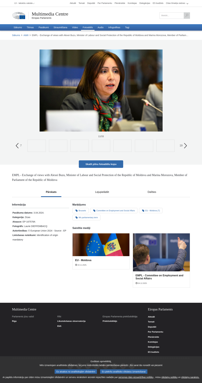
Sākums (16, 35)
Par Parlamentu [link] (155, 332)
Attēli (26, 35)
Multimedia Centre (50, 14)
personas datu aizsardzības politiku (135, 377)
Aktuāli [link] (151, 317)
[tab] (51, 192)
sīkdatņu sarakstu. (190, 377)
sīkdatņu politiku (169, 377)
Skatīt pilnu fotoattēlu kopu (101, 164)
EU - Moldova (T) (151, 210)
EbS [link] (59, 326)
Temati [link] (151, 322)
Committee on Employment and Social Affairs (114, 210)
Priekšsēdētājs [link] (110, 321)
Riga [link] (14, 321)
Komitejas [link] (153, 342)
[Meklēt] (187, 15)
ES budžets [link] (153, 352)
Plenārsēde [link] (153, 337)
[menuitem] (24, 3)
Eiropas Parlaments (41, 18)
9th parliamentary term (86, 217)
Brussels (80, 210)
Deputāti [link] (152, 327)
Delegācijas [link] (153, 347)
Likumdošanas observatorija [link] (71, 321)
